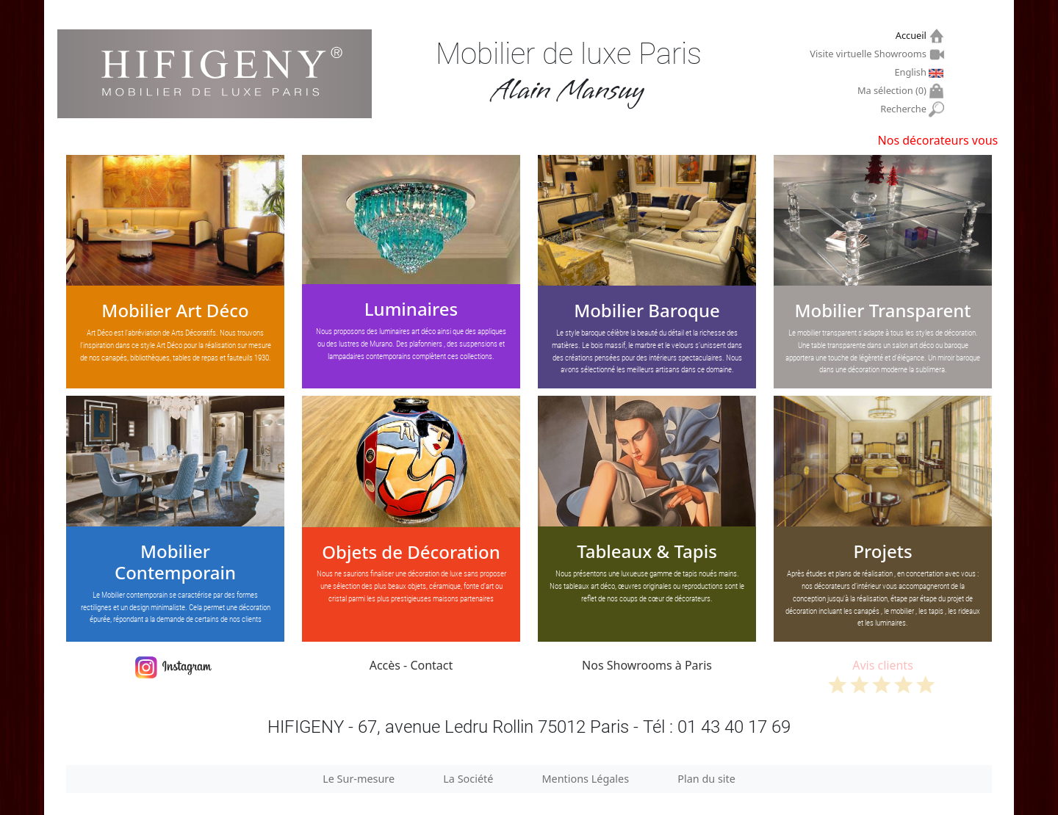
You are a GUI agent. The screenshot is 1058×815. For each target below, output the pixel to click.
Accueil (913, 35)
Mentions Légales (586, 779)
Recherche (904, 109)
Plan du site (706, 779)
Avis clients (883, 675)
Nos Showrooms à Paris (647, 665)
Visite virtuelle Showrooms (869, 53)
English (911, 72)
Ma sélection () (893, 90)
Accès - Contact (411, 665)
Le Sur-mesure (359, 779)
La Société (468, 779)
